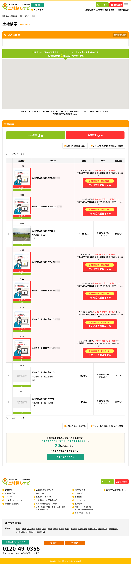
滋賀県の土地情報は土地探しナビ (14, 16)
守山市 (44, 529)
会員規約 (78, 503)
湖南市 (67, 529)
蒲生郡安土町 (82, 529)
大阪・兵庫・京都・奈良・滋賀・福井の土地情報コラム (51, 508)
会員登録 (116, 4)
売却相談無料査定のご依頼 (46, 503)
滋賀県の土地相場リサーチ (116, 489)
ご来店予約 (79, 493)
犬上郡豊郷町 (20, 532)
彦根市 (24, 529)
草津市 (38, 529)
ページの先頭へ (126, 559)
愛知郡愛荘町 (113, 529)
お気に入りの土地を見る (75, 146)
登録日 (21, 160)
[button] (72, 93)
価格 (84, 160)
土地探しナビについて (44, 489)
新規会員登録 (10, 493)
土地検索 (100, 10)
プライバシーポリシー (83, 513)
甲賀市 (55, 529)
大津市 (18, 529)
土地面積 (118, 160)
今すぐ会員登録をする (99, 182)
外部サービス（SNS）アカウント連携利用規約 (84, 508)
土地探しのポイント (44, 496)
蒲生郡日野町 (92, 529)
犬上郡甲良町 (30, 532)
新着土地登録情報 (12, 503)
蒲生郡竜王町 (102, 529)
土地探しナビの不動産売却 (46, 500)
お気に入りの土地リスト (14, 500)
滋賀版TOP (90, 10)
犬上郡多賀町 (40, 532)
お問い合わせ (80, 489)
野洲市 (61, 529)
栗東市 (50, 529)
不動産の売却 (123, 10)
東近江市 (74, 529)
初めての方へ (110, 10)
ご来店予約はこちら (65, 456)
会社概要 (78, 496)
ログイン (102, 4)
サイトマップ (80, 500)
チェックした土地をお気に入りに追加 (107, 146)
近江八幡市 (31, 529)
